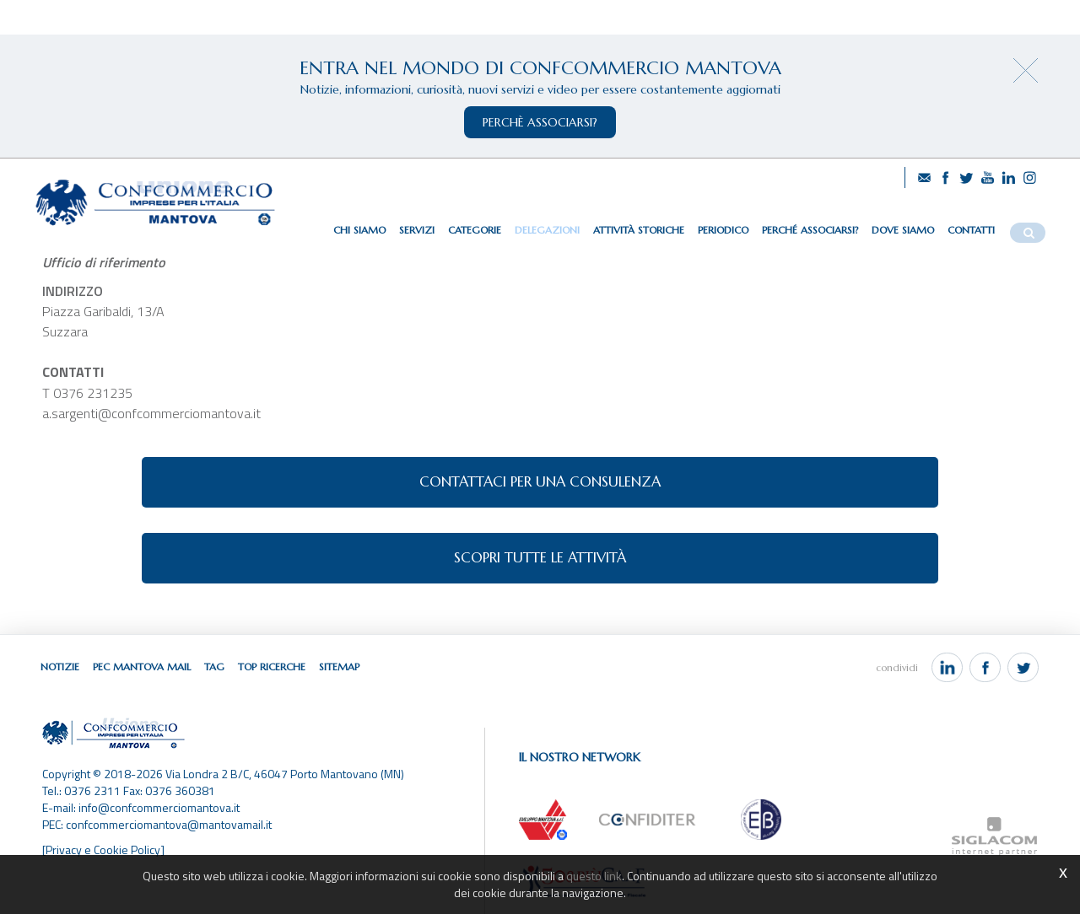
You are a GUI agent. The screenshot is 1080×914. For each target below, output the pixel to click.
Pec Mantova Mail (142, 666)
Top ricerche (271, 666)
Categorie (474, 229)
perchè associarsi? (540, 122)
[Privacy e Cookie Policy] (103, 849)
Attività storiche (638, 229)
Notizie (59, 666)
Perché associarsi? (810, 229)
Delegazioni (547, 229)
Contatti (971, 229)
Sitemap (339, 666)
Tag (214, 666)
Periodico (723, 229)
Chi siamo (359, 229)
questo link (594, 875)
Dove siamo (903, 229)
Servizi (417, 229)
